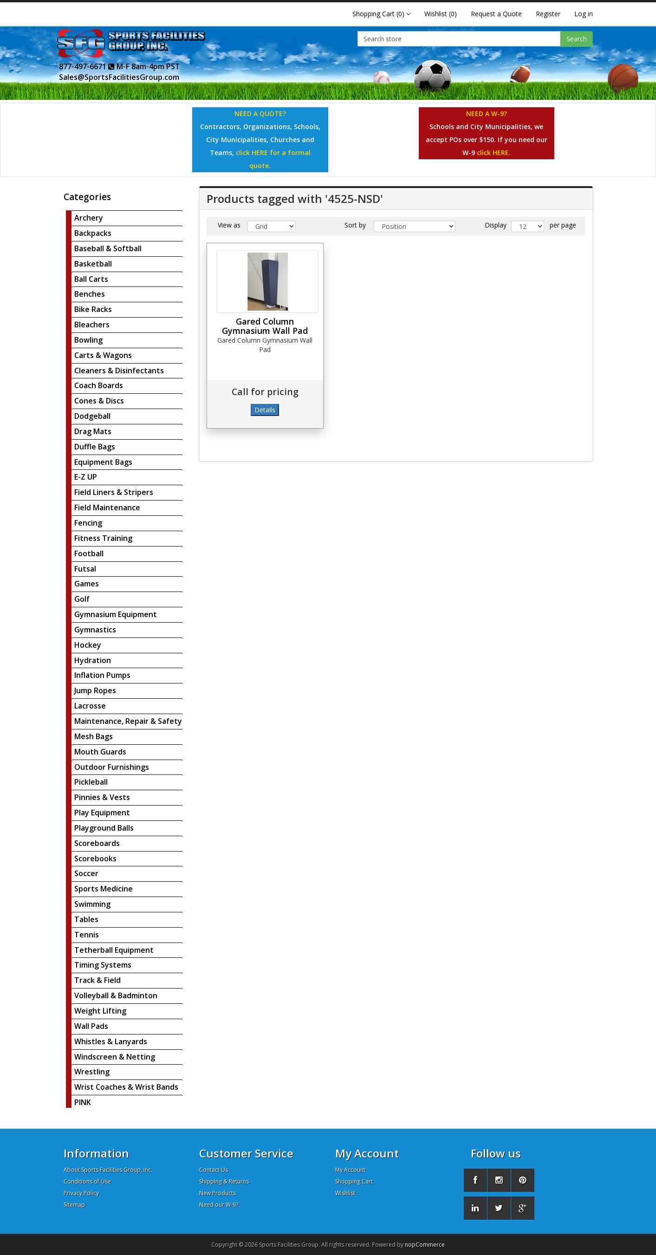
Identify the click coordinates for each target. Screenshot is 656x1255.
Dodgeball (92, 416)
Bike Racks (93, 309)
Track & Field (97, 980)
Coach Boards (98, 385)
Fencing (88, 523)
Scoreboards (97, 843)
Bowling (88, 340)
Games (86, 584)
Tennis (86, 935)
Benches (89, 294)
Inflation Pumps (102, 675)
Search (576, 38)
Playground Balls (104, 828)
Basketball (93, 264)
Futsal (85, 569)
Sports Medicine (103, 889)
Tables (86, 919)
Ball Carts (91, 279)
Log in (583, 13)
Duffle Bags (94, 447)
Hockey (87, 645)
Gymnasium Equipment (115, 614)
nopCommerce (425, 1244)
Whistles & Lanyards (110, 1041)
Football (89, 553)
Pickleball (91, 782)
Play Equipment (102, 812)
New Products (217, 1193)
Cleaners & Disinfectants (119, 370)
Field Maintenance (107, 507)
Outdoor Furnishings (111, 767)
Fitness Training (103, 538)
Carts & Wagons (103, 355)
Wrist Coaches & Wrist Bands (126, 1087)
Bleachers (92, 324)
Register (548, 13)
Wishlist (345, 1193)
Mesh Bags (93, 736)
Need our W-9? (218, 1205)
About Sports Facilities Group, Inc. (108, 1170)
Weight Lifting (100, 1011)
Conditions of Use (87, 1181)
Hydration (92, 660)
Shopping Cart (354, 1181)
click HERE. (494, 152)
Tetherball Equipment (114, 950)
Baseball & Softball (108, 248)
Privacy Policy (81, 1193)
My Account (350, 1170)
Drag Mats (92, 431)
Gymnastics (95, 629)
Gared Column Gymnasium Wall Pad (265, 326)
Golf (82, 599)
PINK (82, 1102)
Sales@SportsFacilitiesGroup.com (119, 77)
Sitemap (74, 1205)
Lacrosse (90, 706)
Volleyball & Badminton (115, 995)
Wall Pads (91, 1026)
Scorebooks (95, 858)
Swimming (92, 904)
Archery (88, 218)
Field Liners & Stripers (113, 492)
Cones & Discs (99, 401)
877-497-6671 (87, 66)
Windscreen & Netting (114, 1057)
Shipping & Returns (224, 1181)
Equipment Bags (103, 462)
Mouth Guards (100, 752)
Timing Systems (102, 965)
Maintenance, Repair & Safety (128, 721)
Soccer (86, 873)
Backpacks (92, 233)
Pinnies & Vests (102, 797)
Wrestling (92, 1071)
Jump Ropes (95, 690)
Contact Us (213, 1170)
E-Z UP (85, 477)
